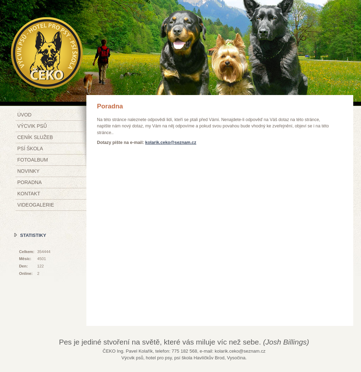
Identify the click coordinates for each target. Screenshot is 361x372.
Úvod (24, 115)
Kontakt (28, 193)
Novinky (28, 171)
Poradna (29, 182)
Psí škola (30, 148)
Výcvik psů (32, 126)
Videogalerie (35, 205)
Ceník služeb (35, 137)
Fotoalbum (32, 160)
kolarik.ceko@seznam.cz (170, 142)
